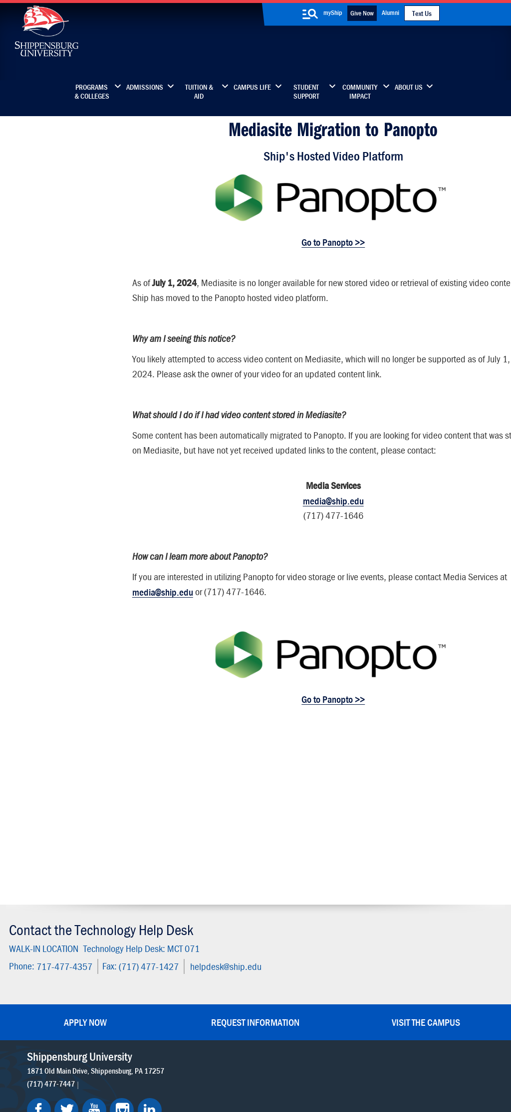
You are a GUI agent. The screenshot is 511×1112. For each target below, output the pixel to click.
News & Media (227, 947)
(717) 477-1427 (147, 791)
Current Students (319, 989)
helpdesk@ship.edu (224, 791)
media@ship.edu (317, 497)
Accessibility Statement (418, 947)
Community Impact (359, 92)
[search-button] (310, 14)
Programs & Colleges (91, 92)
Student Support (306, 92)
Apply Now (85, 846)
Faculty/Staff (41, 190)
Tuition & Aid (199, 92)
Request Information (255, 846)
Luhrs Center (311, 926)
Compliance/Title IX (179, 1068)
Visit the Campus (426, 846)
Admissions (144, 87)
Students (33, 170)
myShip (332, 12)
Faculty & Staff (403, 905)
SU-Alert (305, 968)
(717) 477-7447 (51, 908)
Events (214, 968)
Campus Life (252, 87)
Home (28, 151)
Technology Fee (45, 255)
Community (310, 905)
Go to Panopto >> (317, 239)
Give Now (362, 12)
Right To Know (308, 1058)
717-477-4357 (63, 791)
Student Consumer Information (261, 1068)
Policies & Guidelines (55, 274)
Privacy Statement (129, 1058)
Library (215, 926)
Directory (218, 905)
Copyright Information (245, 1058)
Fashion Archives (318, 947)
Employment (224, 989)
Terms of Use (185, 1058)
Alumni (390, 12)
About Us (409, 87)
